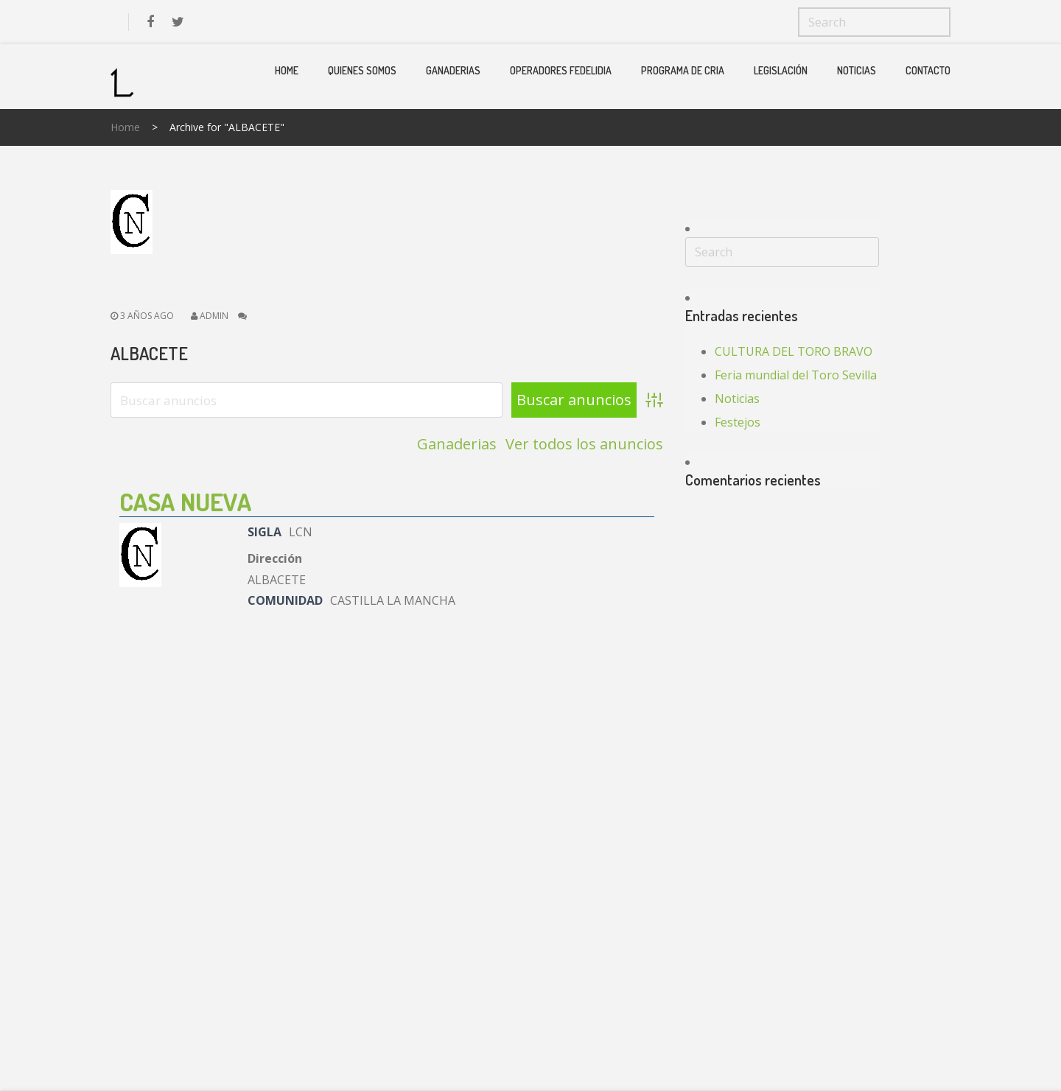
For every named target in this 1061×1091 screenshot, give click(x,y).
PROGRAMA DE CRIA (682, 70)
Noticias (856, 70)
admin (214, 315)
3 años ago (142, 315)
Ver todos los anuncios (584, 444)
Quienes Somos (362, 70)
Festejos (737, 422)
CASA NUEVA (185, 501)
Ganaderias (453, 70)
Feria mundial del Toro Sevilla (796, 375)
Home (286, 70)
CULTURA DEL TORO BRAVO (793, 351)
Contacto (928, 70)
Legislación (781, 70)
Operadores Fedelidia (561, 70)
